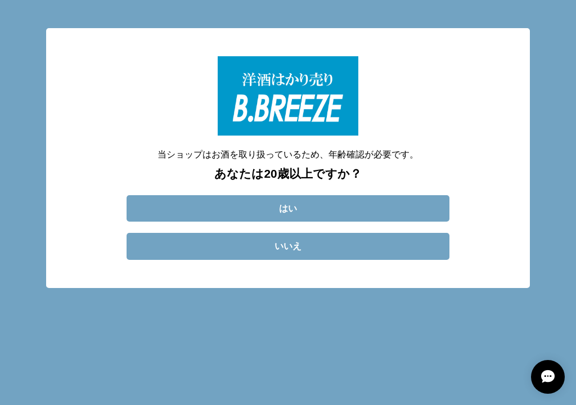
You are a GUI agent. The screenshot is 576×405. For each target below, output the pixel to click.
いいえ (288, 246)
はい (288, 208)
